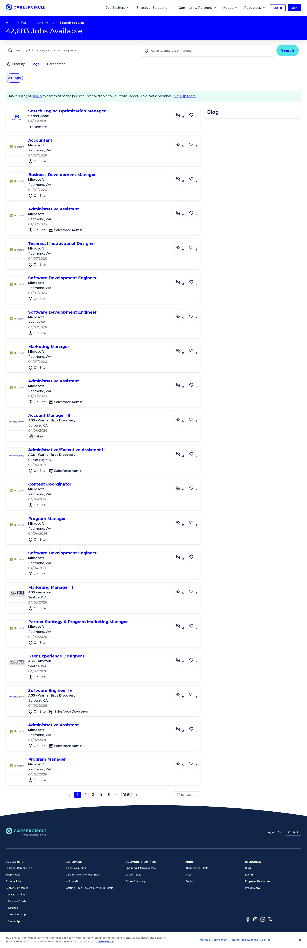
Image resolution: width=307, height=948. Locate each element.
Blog (248, 868)
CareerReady (133, 874)
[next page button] (136, 795)
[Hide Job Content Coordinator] (181, 486)
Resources (254, 7)
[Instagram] (255, 920)
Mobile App (14, 921)
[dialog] (153, 940)
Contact (293, 832)
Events (249, 874)
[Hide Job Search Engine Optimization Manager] (181, 113)
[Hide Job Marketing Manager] (181, 348)
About (230, 7)
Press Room (252, 887)
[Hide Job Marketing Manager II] (181, 589)
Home (10, 23)
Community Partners (197, 7)
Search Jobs (13, 874)
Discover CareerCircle (19, 868)
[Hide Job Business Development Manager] (181, 176)
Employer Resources (257, 881)
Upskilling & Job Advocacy (141, 868)
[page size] (187, 794)
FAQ (188, 874)
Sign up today (185, 96)
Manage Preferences (213, 939)
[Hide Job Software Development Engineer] (181, 279)
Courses (13, 907)
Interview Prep (17, 914)
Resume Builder (17, 901)
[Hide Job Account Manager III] (181, 417)
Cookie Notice (105, 941)
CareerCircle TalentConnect (83, 874)
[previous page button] (69, 795)
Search (287, 50)
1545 (126, 795)
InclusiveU (72, 881)
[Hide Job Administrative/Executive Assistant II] (181, 451)
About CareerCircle (196, 868)
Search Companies (17, 887)
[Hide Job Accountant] (181, 142)
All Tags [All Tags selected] (14, 78)
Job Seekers (118, 7)
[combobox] (207, 51)
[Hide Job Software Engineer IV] (181, 692)
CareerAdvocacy (135, 881)
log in (37, 96)
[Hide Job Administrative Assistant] (181, 211)
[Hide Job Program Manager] (181, 520)
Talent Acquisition (77, 868)
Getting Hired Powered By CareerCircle (89, 887)
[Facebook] (248, 920)
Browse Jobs (13, 881)
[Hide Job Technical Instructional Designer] (181, 245)
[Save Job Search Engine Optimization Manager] (193, 113)
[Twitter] (270, 920)
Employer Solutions (154, 7)
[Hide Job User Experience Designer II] (181, 658)
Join (280, 832)
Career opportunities (37, 23)
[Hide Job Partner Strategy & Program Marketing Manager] (181, 623)
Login (270, 832)
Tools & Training (15, 894)
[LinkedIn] (262, 920)
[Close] (300, 940)
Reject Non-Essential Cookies (251, 939)
